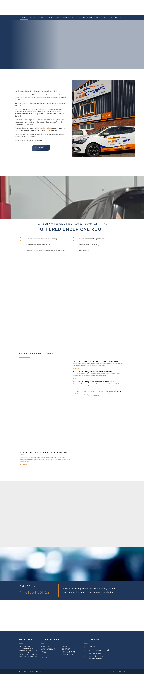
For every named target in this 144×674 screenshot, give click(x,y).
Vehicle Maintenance (65, 17)
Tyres (43, 652)
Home (24, 17)
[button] (19, 262)
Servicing (45, 646)
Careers (108, 17)
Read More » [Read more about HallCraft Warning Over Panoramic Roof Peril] (76, 389)
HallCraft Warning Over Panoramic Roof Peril (93, 382)
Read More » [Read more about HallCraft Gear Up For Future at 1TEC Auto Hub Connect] (23, 464)
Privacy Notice (68, 652)
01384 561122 (37, 592)
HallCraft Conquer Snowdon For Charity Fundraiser (96, 361)
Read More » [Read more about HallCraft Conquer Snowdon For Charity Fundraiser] (76, 369)
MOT (51, 17)
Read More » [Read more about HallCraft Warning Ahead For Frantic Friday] (76, 379)
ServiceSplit (47, 128)
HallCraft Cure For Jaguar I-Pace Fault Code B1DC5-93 (98, 392)
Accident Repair (85, 17)
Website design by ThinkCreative (117, 671)
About (32, 17)
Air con (44, 658)
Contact (118, 17)
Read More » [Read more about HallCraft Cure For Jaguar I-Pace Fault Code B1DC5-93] (76, 399)
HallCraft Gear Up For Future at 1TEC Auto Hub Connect (45, 453)
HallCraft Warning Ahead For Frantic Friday (92, 372)
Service (42, 17)
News (98, 17)
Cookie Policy (68, 655)
